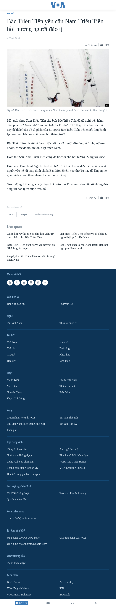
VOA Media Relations (19, 594)
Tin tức (11, 13)
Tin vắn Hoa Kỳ (68, 424)
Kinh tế (64, 342)
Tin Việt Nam (14, 323)
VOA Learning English (72, 468)
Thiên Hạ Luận (68, 386)
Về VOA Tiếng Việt (18, 493)
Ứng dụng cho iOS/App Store (23, 537)
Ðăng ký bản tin (16, 304)
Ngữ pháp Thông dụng (19, 455)
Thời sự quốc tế (68, 323)
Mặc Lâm (12, 386)
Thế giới (11, 348)
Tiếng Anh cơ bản (17, 449)
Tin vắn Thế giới (69, 418)
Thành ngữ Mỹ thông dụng (74, 455)
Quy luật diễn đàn (17, 499)
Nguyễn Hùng (14, 392)
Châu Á (11, 354)
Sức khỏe (65, 361)
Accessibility (67, 582)
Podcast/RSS (67, 304)
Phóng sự (12, 430)
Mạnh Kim (13, 380)
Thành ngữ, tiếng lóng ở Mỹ (22, 468)
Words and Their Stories (73, 462)
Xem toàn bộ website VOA (22, 518)
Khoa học (65, 354)
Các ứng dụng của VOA (73, 537)
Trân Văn (65, 392)
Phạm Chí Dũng (16, 398)
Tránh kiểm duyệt (16, 563)
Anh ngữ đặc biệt (69, 449)
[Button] (91, 45)
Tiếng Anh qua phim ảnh (20, 462)
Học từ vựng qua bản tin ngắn (23, 474)
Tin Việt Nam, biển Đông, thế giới (26, 424)
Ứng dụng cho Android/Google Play (27, 544)
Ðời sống (65, 348)
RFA (62, 588)
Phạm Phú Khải (68, 380)
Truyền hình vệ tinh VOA (21, 418)
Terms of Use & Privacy (73, 493)
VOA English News (18, 588)
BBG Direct (13, 582)
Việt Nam (12, 342)
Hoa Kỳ (11, 361)
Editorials (65, 594)
